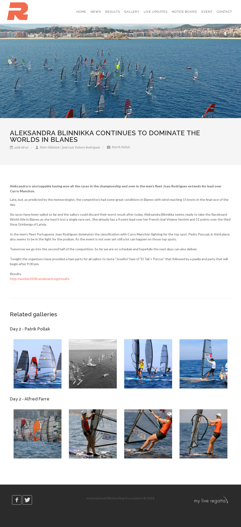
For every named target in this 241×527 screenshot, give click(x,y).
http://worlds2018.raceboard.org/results (39, 279)
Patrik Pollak (118, 147)
